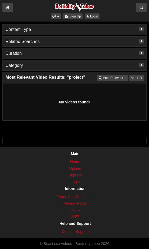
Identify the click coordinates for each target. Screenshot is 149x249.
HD (139, 78)
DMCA (75, 210)
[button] (56, 16)
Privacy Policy (75, 203)
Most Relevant (113, 77)
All (132, 78)
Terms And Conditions (75, 196)
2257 (75, 217)
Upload (75, 168)
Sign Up (73, 16)
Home (75, 162)
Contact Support (75, 231)
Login (92, 16)
